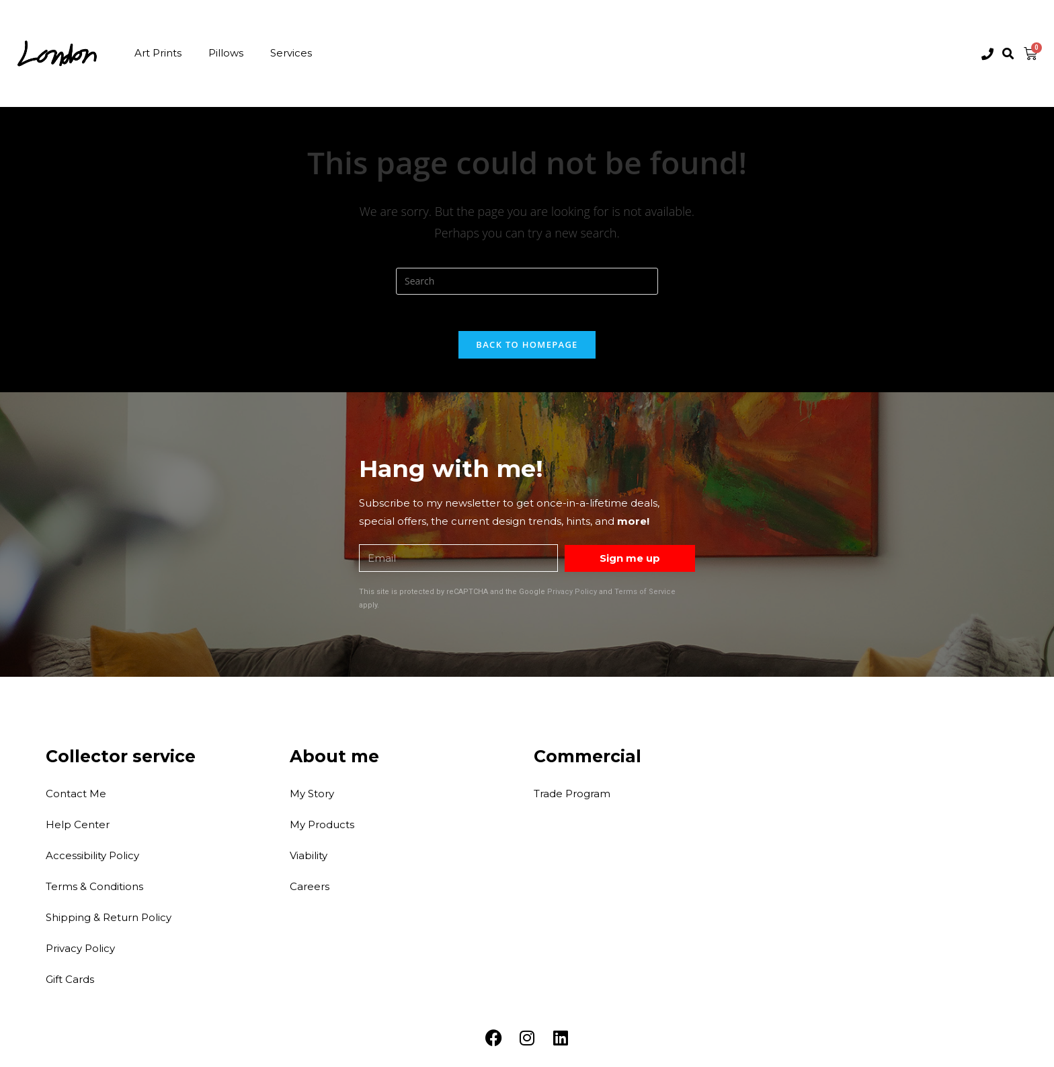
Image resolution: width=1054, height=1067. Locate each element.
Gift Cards (70, 982)
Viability (308, 858)
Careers (309, 889)
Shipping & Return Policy (108, 920)
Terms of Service (645, 595)
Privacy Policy (572, 595)
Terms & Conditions (94, 889)
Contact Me (76, 796)
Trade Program (572, 796)
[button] (1008, 54)
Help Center (78, 827)
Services (291, 52)
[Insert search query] (527, 281)
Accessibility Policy (92, 858)
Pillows (225, 52)
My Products (322, 827)
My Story (312, 796)
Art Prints (157, 52)
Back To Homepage (526, 348)
